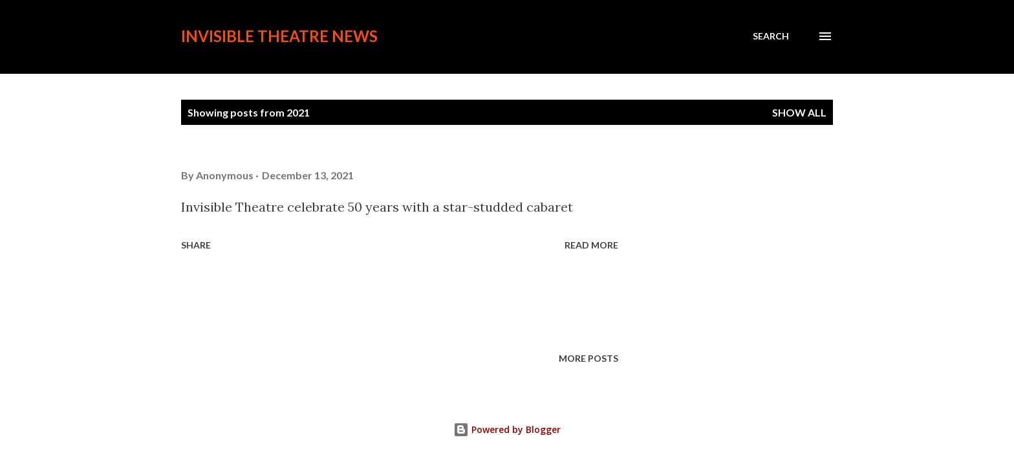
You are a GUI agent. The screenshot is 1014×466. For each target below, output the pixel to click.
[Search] (771, 36)
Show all (799, 112)
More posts (588, 358)
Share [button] (196, 244)
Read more (591, 244)
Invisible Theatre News (279, 36)
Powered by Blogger (507, 429)
